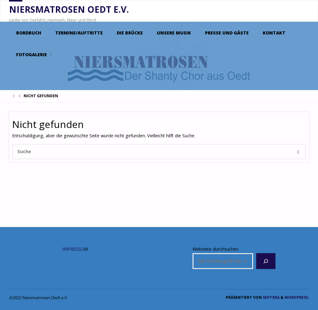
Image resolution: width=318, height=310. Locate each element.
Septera (270, 297)
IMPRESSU (73, 249)
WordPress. (296, 297)
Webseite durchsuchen (215, 249)
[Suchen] (265, 261)
